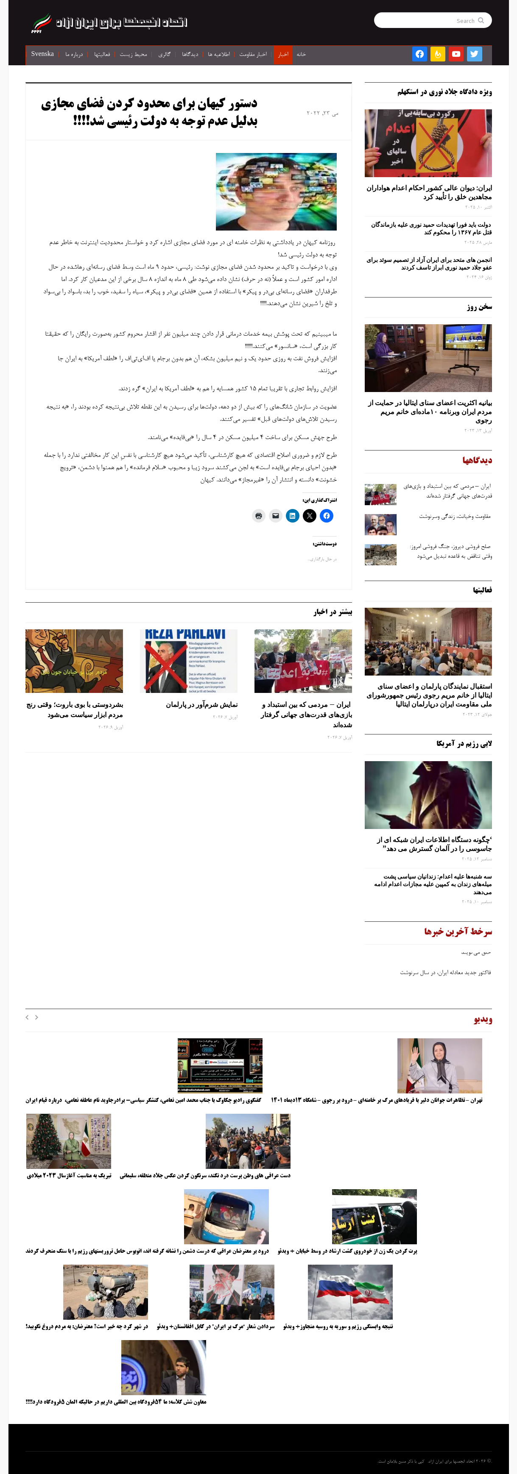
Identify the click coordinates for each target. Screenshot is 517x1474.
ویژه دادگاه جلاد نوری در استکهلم (444, 92)
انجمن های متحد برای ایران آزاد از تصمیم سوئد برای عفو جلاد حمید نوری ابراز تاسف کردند (429, 263)
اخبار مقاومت (252, 55)
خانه (301, 55)
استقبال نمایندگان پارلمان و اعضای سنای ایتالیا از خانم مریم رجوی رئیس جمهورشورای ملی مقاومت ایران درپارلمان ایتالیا (429, 695)
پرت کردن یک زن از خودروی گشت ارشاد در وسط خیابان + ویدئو (347, 1251)
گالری (164, 55)
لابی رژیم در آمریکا (464, 744)
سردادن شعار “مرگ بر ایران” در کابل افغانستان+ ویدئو (215, 1327)
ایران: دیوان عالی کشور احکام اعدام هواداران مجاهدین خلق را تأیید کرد (429, 192)
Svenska (42, 55)
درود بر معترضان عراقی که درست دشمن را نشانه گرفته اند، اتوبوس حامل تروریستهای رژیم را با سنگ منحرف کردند (147, 1251)
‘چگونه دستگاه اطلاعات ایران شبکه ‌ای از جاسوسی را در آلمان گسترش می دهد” (434, 844)
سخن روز (479, 307)
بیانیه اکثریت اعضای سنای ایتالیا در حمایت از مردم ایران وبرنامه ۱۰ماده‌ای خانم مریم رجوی (430, 411)
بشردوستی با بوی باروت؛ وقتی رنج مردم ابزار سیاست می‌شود (74, 709)
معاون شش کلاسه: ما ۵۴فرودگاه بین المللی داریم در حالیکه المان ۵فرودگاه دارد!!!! (115, 1402)
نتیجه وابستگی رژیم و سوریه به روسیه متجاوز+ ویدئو (338, 1327)
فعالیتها (102, 55)
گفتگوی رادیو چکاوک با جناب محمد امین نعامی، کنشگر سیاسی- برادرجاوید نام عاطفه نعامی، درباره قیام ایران (144, 1101)
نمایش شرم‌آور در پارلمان (202, 704)
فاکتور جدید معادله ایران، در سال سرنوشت (445, 976)
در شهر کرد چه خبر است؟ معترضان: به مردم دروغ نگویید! (86, 1327)
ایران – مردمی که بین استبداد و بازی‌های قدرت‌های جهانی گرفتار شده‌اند (306, 714)
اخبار (283, 55)
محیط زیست (133, 55)
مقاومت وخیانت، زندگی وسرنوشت (455, 517)
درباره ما (74, 55)
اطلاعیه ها (218, 55)
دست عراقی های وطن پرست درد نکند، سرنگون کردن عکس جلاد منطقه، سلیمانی (205, 1176)
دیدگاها (190, 55)
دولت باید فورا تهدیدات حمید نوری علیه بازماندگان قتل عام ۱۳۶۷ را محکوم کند (431, 228)
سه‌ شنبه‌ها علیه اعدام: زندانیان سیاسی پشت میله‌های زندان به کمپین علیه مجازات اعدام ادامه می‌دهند (433, 884)
